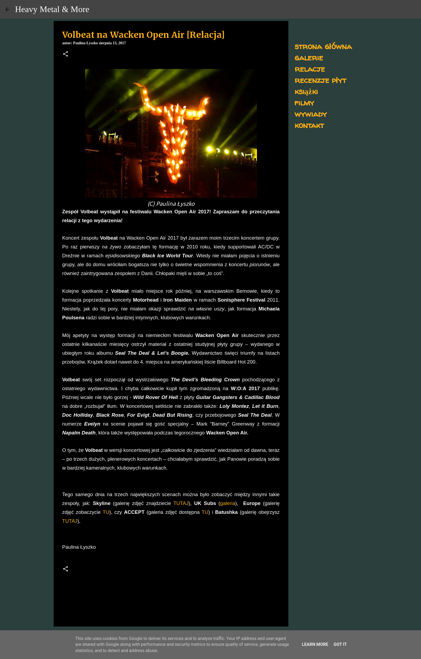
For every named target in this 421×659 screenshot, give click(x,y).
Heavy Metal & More (52, 9)
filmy (304, 102)
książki (306, 91)
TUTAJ (181, 503)
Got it (340, 644)
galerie (309, 57)
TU (106, 512)
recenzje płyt (320, 79)
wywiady (311, 113)
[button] (65, 54)
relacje (310, 68)
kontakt (309, 124)
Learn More (315, 644)
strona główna (323, 46)
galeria (227, 503)
